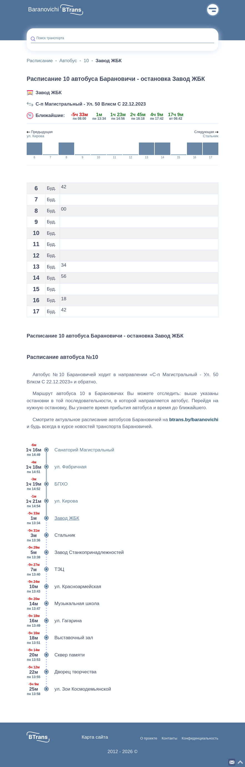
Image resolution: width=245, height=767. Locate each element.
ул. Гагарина (54, 621)
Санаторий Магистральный (70, 450)
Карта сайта (95, 737)
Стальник (51, 535)
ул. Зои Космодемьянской (69, 689)
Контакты (169, 738)
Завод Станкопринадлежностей (75, 552)
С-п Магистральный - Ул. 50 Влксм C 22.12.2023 (91, 104)
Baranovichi (43, 9)
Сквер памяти (56, 655)
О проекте (148, 738)
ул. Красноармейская (64, 587)
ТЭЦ (45, 569)
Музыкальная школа (63, 604)
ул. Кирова (52, 501)
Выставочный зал (60, 638)
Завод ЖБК (49, 92)
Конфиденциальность (200, 738)
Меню (212, 9)
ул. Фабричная (56, 467)
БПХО (47, 484)
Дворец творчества (61, 672)
